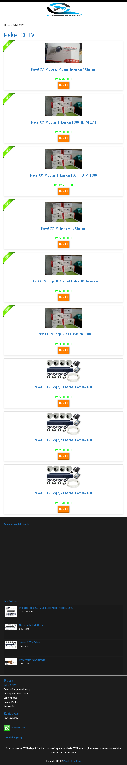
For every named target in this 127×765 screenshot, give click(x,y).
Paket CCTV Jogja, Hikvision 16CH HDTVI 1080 (63, 175)
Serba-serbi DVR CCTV (31, 625)
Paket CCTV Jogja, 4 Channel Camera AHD (63, 440)
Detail (63, 85)
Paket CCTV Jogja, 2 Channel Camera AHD (63, 493)
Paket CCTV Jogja (72, 761)
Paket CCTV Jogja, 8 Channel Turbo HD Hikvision (63, 281)
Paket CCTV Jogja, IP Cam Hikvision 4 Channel (63, 69)
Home (7, 25)
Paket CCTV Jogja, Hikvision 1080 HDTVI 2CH (63, 122)
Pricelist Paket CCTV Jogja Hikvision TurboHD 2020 (46, 607)
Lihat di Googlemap (13, 737)
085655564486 (14, 727)
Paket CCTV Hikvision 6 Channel (63, 228)
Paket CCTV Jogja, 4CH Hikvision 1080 (63, 334)
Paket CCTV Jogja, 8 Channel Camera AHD (63, 387)
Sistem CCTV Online (29, 642)
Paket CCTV (10, 685)
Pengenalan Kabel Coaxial (32, 660)
